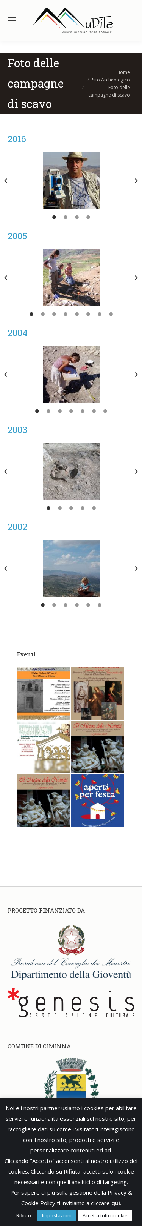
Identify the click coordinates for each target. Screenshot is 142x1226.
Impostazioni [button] (57, 1215)
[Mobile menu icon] (12, 20)
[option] (71, 180)
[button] (5, 180)
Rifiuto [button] (23, 1215)
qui (115, 1203)
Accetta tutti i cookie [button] (105, 1215)
